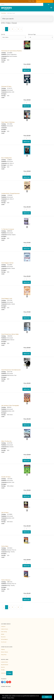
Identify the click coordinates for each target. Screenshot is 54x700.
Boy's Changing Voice (6, 158)
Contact (29, 1)
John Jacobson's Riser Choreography (10, 405)
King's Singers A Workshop (7, 122)
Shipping (2, 649)
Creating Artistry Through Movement (10, 193)
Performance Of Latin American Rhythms (11, 51)
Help (33, 1)
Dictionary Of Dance (6, 86)
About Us (3, 667)
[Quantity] (27, 67)
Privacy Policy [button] (10, 697)
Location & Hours (4, 662)
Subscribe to (7, 673)
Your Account (3, 642)
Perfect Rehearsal (5, 580)
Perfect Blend (4, 546)
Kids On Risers (4, 512)
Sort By (3, 34)
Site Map (2, 669)
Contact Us (3, 626)
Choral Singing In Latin (6, 298)
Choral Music (3, 13)
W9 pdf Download (4, 664)
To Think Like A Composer (7, 229)
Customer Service (4, 629)
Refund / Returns (4, 652)
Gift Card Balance (4, 639)
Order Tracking (4, 631)
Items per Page (32, 34)
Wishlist (2, 634)
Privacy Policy (3, 654)
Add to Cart (27, 70)
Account (39, 1)
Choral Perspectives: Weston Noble (10, 334)
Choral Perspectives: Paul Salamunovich (11, 370)
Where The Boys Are (6, 441)
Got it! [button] (46, 696)
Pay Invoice (3, 636)
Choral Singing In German (7, 263)
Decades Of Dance (6, 477)
